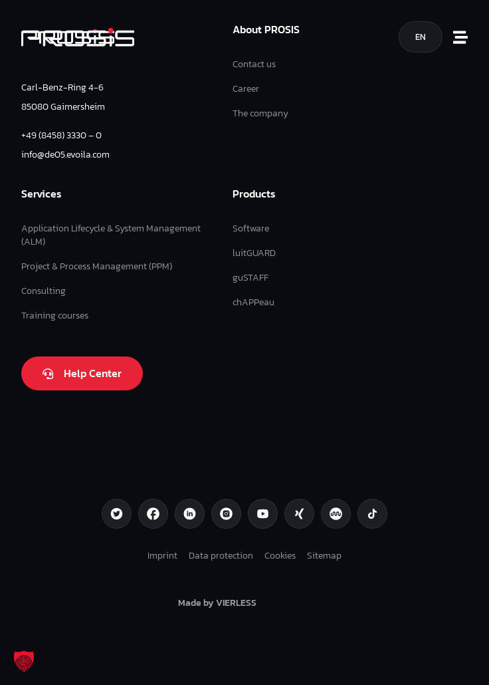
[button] (24, 661)
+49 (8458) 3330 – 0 (61, 135)
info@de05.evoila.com (65, 154)
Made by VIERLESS (217, 602)
